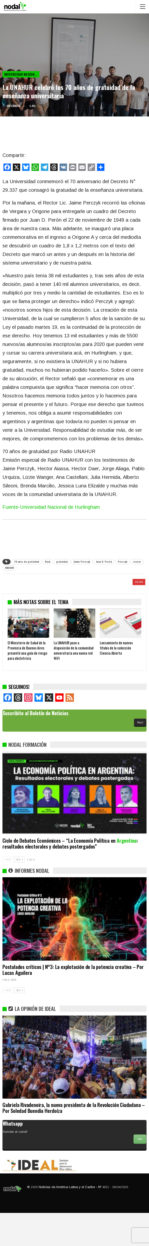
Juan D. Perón (104, 561)
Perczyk (122, 561)
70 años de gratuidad (26, 561)
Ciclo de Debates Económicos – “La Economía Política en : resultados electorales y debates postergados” (70, 876)
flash (47, 561)
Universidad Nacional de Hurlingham (21, 74)
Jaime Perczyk (81, 561)
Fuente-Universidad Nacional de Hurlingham (51, 507)
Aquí (140, 755)
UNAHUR (9, 568)
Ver (140, 1172)
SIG (19, 892)
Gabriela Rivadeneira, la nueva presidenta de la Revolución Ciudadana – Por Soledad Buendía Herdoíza (73, 1140)
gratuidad (62, 561)
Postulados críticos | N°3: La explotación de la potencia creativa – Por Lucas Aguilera (73, 1002)
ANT (8, 892)
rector (137, 561)
